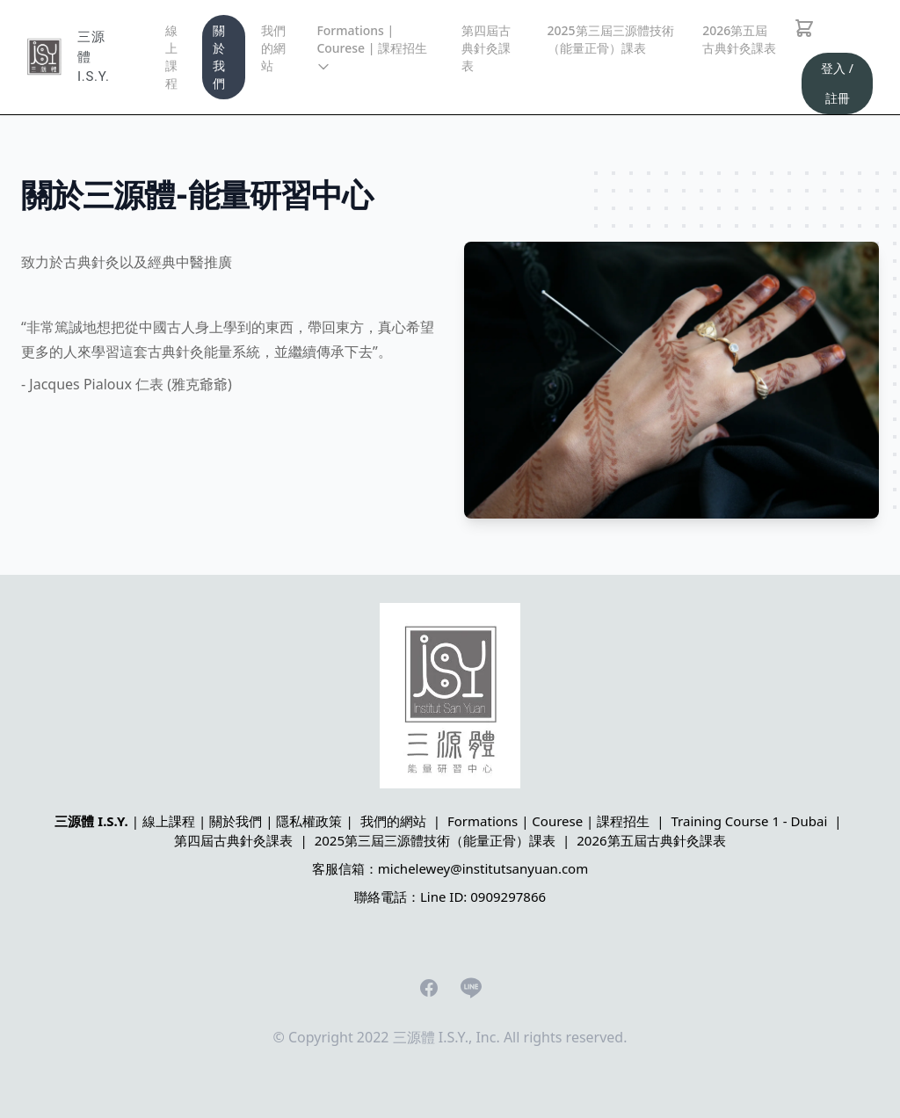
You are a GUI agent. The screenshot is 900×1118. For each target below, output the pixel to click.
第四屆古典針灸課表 (486, 48)
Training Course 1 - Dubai (749, 821)
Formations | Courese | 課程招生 (371, 48)
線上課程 (171, 56)
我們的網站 (273, 48)
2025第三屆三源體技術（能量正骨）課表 (611, 39)
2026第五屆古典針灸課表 (739, 39)
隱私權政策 (309, 821)
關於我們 (219, 56)
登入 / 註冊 (837, 83)
